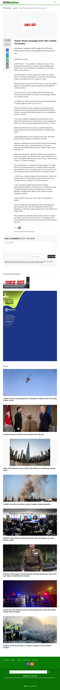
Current (15, 8)
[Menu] (55, 2)
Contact (19, 660)
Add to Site (35, 660)
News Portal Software (31, 686)
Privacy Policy (26, 660)
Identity (13, 660)
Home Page (7, 8)
